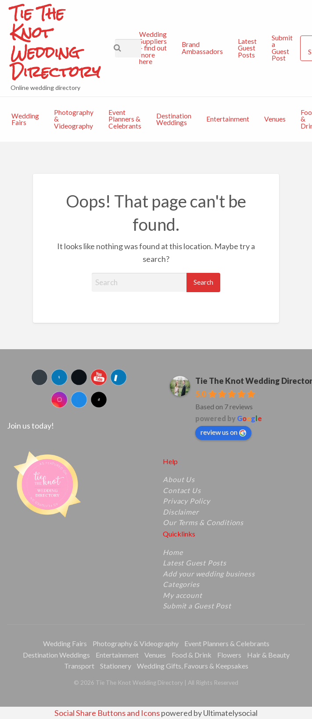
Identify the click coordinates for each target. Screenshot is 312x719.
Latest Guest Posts (247, 48)
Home (173, 552)
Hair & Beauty (268, 655)
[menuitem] (153, 48)
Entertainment (227, 119)
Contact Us (182, 490)
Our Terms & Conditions (203, 522)
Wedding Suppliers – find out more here (153, 47)
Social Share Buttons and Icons (107, 713)
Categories (181, 584)
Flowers (229, 655)
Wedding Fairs (25, 119)
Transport (79, 666)
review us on (223, 432)
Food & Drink (192, 655)
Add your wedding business (209, 573)
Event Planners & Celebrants (124, 119)
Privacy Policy (186, 500)
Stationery (115, 666)
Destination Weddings (173, 119)
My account (182, 595)
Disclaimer (180, 511)
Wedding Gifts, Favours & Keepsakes (192, 666)
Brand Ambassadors (202, 47)
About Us (178, 479)
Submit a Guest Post (282, 48)
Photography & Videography (73, 119)
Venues (275, 119)
